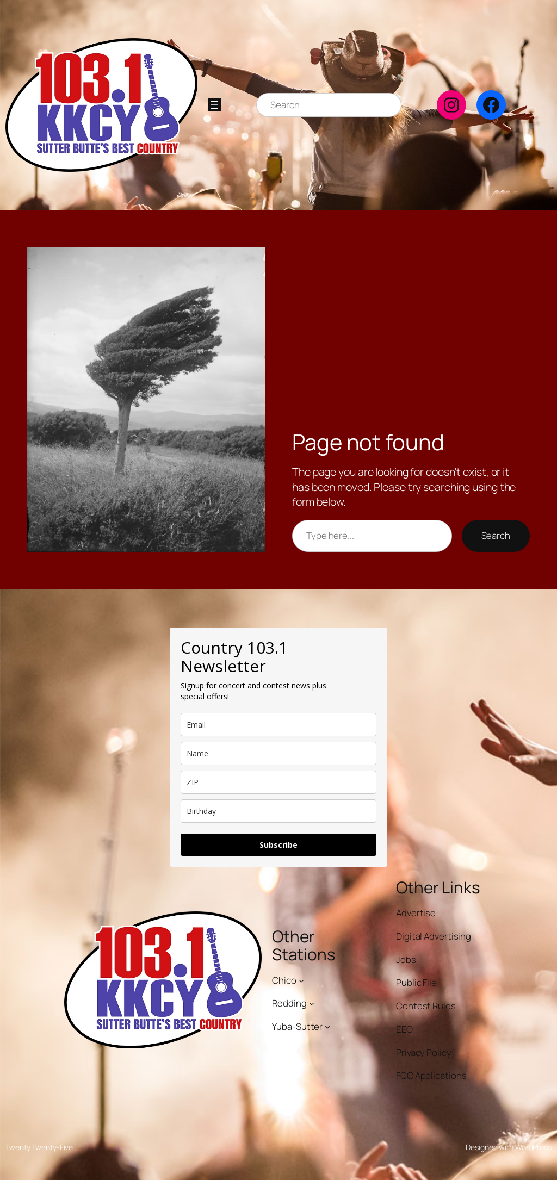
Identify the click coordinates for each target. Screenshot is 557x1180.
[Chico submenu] (301, 980)
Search (495, 535)
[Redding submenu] (311, 1003)
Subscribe (278, 845)
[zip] (278, 782)
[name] (278, 753)
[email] (278, 724)
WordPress (533, 1147)
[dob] (278, 811)
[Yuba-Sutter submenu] (327, 1026)
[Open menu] (214, 104)
